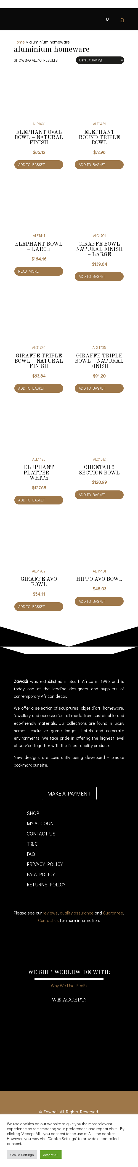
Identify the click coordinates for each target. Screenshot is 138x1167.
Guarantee (113, 913)
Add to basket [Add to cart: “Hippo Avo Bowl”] (92, 601)
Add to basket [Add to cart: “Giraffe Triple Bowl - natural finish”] (31, 388)
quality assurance (77, 913)
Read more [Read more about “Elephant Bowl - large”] (28, 271)
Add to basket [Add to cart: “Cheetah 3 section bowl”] (92, 494)
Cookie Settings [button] (22, 1154)
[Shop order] (100, 60)
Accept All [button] (50, 1154)
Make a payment (69, 793)
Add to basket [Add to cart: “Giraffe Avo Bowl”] (31, 606)
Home (19, 42)
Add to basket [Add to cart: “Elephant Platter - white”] (31, 500)
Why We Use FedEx (69, 985)
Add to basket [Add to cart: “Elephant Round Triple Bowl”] (92, 164)
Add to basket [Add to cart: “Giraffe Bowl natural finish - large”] (92, 276)
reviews (50, 913)
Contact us (48, 920)
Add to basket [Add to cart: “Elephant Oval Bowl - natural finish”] (31, 164)
